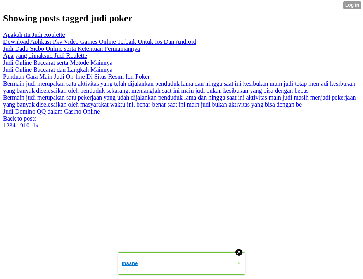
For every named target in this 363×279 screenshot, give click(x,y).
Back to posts (19, 118)
